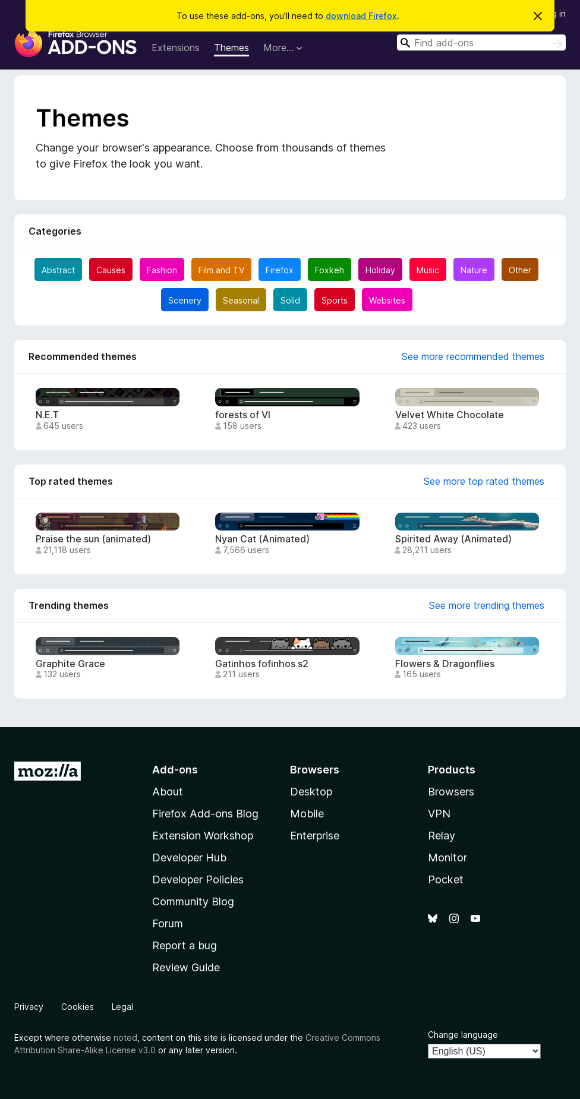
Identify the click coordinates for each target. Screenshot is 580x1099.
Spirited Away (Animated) (453, 539)
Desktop (311, 791)
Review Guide (186, 967)
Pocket (446, 879)
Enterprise (314, 835)
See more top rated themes (484, 481)
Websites (387, 300)
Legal (122, 1007)
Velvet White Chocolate (449, 415)
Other (520, 270)
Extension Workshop (202, 835)
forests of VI (242, 415)
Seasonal (241, 300)
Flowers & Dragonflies (444, 663)
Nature (474, 270)
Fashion (162, 270)
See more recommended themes (473, 356)
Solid (290, 300)
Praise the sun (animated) (93, 539)
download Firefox (361, 16)
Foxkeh (329, 270)
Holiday (380, 270)
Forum (167, 923)
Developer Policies (198, 879)
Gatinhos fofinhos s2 (261, 663)
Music (428, 270)
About (167, 791)
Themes (231, 47)
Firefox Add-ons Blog (205, 813)
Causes (110, 270)
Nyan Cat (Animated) (262, 539)
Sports (334, 300)
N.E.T (47, 415)
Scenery (184, 300)
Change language (463, 1034)
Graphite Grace (70, 663)
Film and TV (221, 270)
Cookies (77, 1007)
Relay (441, 835)
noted (125, 1037)
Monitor (447, 857)
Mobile (307, 813)
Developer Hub (189, 857)
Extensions (176, 47)
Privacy (28, 1007)
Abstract (58, 270)
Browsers (451, 791)
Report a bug (184, 945)
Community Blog (193, 901)
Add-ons (175, 769)
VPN (439, 813)
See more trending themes (486, 605)
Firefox (280, 270)
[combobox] (481, 42)
